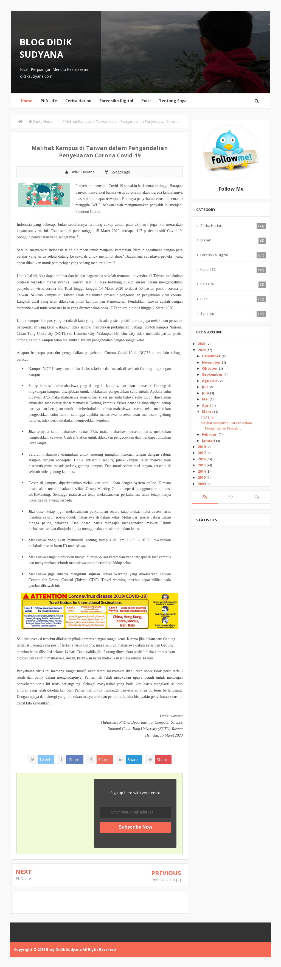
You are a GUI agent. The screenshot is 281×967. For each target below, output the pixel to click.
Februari (210, 434)
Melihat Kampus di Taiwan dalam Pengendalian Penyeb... (226, 425)
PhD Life (49, 100)
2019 (202, 446)
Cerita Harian (78, 100)
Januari (209, 440)
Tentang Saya (173, 100)
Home (26, 100)
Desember (211, 355)
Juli (205, 386)
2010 (202, 477)
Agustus (210, 380)
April (207, 405)
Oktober (210, 368)
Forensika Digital (116, 100)
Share (75, 759)
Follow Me (231, 188)
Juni (206, 393)
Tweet (45, 759)
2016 (202, 458)
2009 (202, 483)
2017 (202, 452)
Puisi (146, 100)
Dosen (205, 240)
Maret (208, 411)
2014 (202, 471)
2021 (202, 343)
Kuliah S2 (208, 269)
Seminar (207, 313)
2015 (202, 464)
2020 (202, 349)
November (212, 362)
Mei (205, 399)
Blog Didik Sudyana (45, 48)
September (212, 374)
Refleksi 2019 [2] (166, 879)
